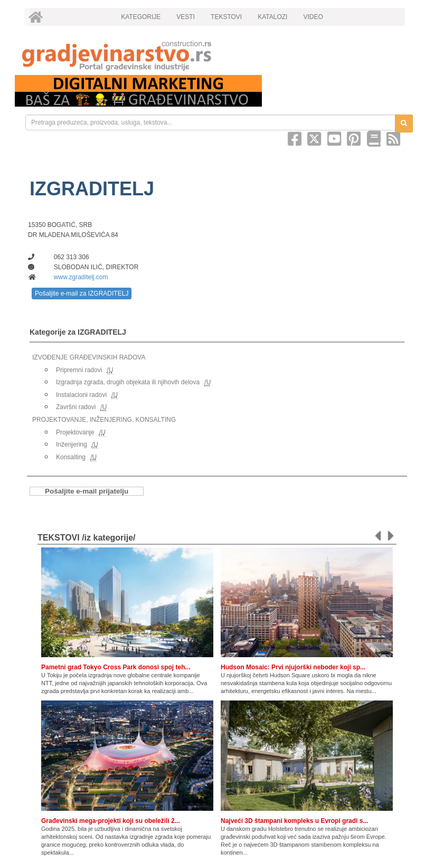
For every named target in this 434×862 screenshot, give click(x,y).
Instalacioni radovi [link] (81, 395)
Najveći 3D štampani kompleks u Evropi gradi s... (294, 821)
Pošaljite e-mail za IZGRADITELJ (81, 293)
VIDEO (313, 17)
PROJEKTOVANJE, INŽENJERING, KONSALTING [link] (104, 419)
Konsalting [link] (71, 457)
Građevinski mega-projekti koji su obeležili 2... (110, 821)
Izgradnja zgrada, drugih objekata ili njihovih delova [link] (128, 382)
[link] (217, 55)
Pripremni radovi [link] (79, 370)
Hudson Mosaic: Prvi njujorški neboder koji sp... (293, 667)
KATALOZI (272, 17)
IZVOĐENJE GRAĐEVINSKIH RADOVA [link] (88, 357)
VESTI (185, 17)
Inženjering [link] (71, 444)
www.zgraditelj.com (81, 277)
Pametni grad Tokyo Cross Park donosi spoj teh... (116, 667)
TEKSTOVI (226, 17)
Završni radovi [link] (76, 407)
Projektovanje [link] (75, 432)
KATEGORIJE (141, 17)
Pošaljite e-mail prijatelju (86, 491)
